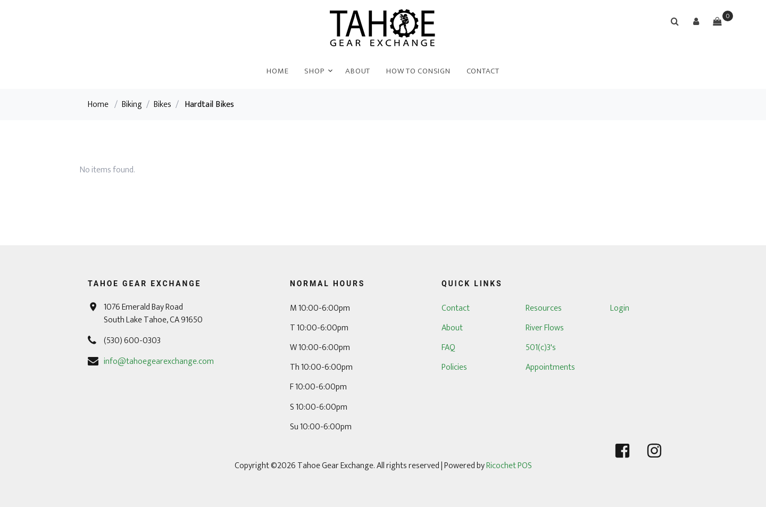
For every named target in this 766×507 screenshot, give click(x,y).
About (357, 71)
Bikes (162, 104)
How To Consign (418, 71)
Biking (132, 104)
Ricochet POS (509, 466)
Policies (454, 367)
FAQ (448, 347)
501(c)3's (541, 347)
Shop (314, 71)
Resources (544, 308)
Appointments (550, 367)
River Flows (545, 328)
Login (619, 308)
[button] (695, 21)
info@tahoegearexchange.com (159, 361)
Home (277, 71)
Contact (483, 71)
